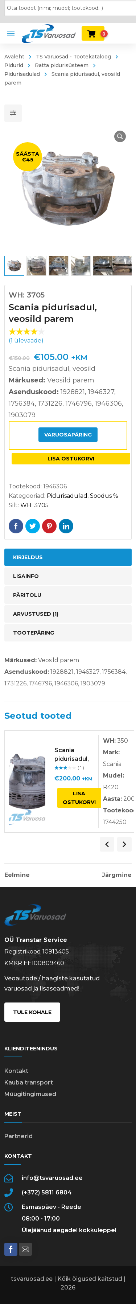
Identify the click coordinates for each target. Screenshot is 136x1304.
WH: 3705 (34, 505)
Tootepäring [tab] (33, 633)
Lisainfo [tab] (26, 576)
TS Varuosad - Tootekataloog (73, 56)
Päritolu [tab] (27, 595)
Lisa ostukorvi (71, 458)
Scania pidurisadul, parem (71, 759)
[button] (120, 136)
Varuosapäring (68, 434)
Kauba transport (28, 1082)
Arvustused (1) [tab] (35, 614)
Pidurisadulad (67, 495)
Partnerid (18, 1136)
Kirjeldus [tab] (28, 557)
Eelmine (17, 875)
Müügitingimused (30, 1094)
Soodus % (104, 495)
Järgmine (117, 875)
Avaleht (14, 56)
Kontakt (16, 1070)
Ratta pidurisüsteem (61, 65)
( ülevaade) (26, 340)
